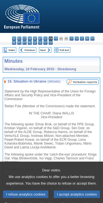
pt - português (25, 43)
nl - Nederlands (14, 43)
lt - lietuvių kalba (82, 38)
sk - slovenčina (35, 43)
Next (43, 50)
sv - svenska (51, 43)
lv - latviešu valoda (77, 38)
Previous (30, 50)
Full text (64, 50)
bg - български (14, 38)
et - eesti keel (40, 38)
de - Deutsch (35, 38)
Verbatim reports (85, 82)
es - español (19, 38)
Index (12, 50)
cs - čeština (25, 38)
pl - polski (19, 43)
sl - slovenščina (40, 43)
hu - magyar (87, 38)
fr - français (56, 38)
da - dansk (30, 38)
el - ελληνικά (45, 38)
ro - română (30, 43)
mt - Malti (92, 38)
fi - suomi (45, 43)
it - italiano (71, 38)
